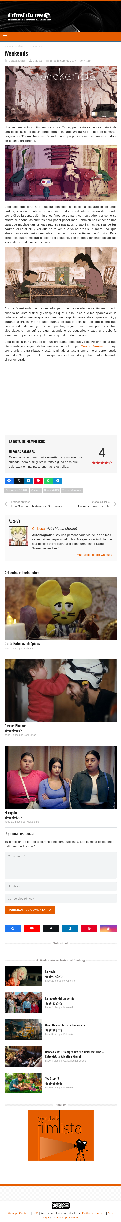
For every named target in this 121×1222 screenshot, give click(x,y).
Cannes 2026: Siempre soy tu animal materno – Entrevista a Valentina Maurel (74, 1054)
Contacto (24, 1213)
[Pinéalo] (38, 481)
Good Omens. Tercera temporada (65, 1025)
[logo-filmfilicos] (29, 16)
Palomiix (68, 1034)
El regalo (11, 812)
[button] (5, 37)
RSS (35, 1213)
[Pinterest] (89, 928)
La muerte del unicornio (59, 998)
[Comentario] (61, 865)
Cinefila (70, 980)
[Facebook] (13, 928)
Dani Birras (29, 735)
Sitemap (12, 1213)
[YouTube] (32, 928)
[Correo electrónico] (61, 898)
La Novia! (50, 971)
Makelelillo (29, 648)
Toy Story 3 (52, 1078)
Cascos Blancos (15, 725)
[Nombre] (61, 886)
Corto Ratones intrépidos (22, 643)
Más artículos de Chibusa (94, 554)
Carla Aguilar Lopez (74, 1060)
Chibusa (38, 60)
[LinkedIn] (70, 928)
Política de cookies (93, 1213)
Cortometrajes (17, 60)
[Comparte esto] (9, 481)
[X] (51, 928)
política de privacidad (65, 1217)
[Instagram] (108, 928)
